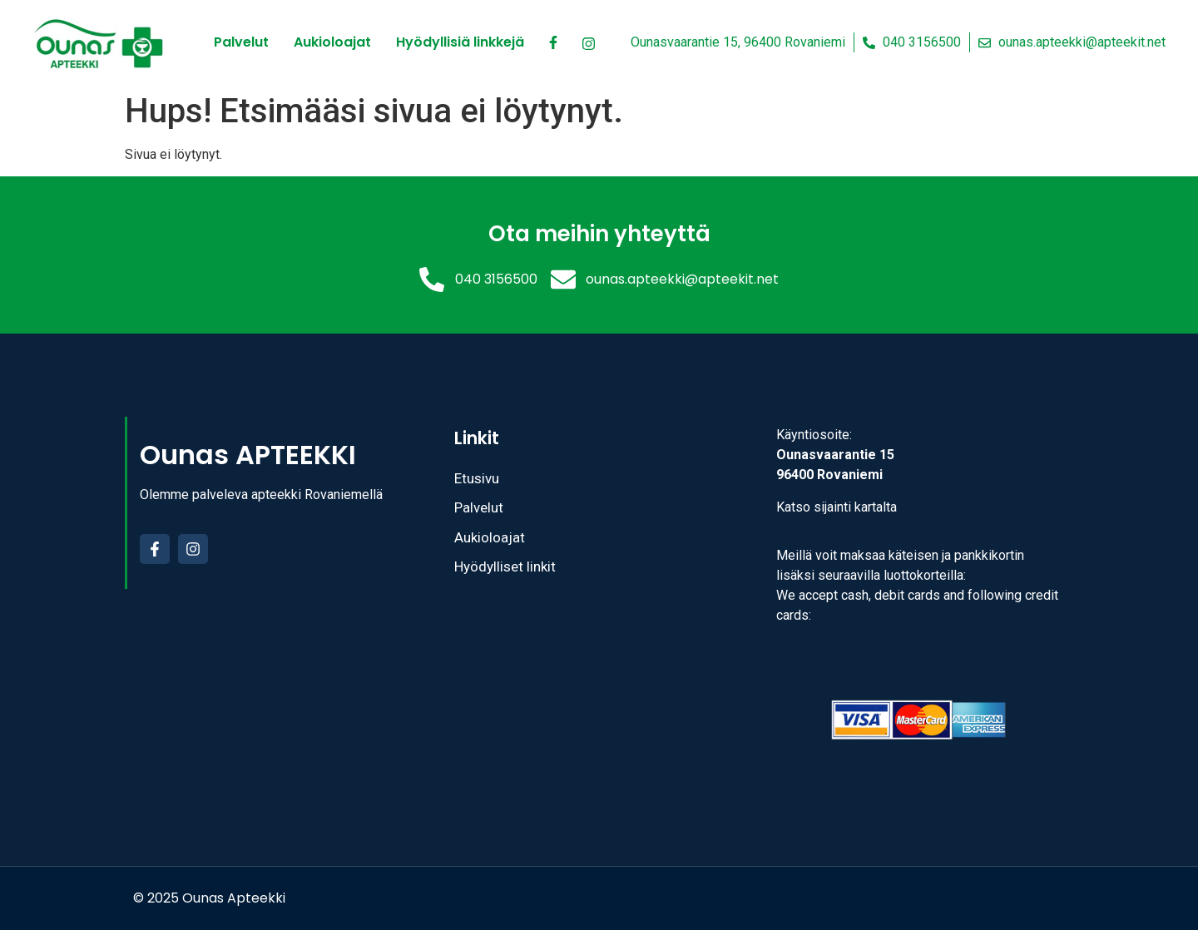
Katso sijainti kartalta (836, 507)
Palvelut (241, 42)
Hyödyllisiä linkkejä (460, 42)
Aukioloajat (332, 42)
